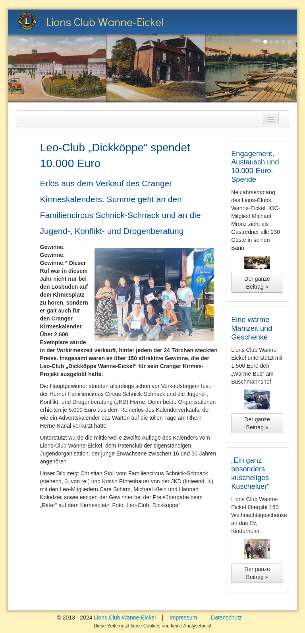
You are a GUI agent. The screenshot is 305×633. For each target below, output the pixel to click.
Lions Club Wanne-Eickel (125, 617)
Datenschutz (226, 617)
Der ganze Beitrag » (257, 283)
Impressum (183, 617)
